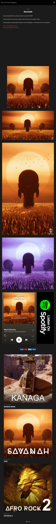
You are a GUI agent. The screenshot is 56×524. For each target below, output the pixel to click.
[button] (28, 521)
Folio (28, 9)
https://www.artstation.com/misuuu (11, 27)
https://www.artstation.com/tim (10, 25)
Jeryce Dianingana (9, 2)
